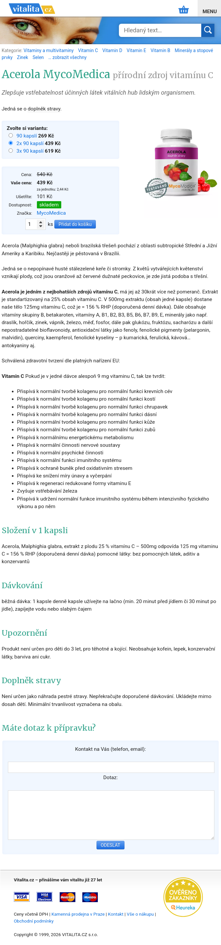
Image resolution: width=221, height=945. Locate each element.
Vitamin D (113, 50)
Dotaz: (110, 777)
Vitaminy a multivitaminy (49, 50)
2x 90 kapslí (30, 143)
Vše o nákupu (140, 914)
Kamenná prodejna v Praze (78, 914)
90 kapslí (27, 136)
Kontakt (116, 914)
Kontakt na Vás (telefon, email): (110, 749)
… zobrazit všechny (67, 57)
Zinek (23, 57)
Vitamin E (137, 50)
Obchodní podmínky (34, 921)
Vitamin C (88, 50)
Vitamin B (161, 50)
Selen (39, 57)
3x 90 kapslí (30, 151)
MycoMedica (51, 213)
